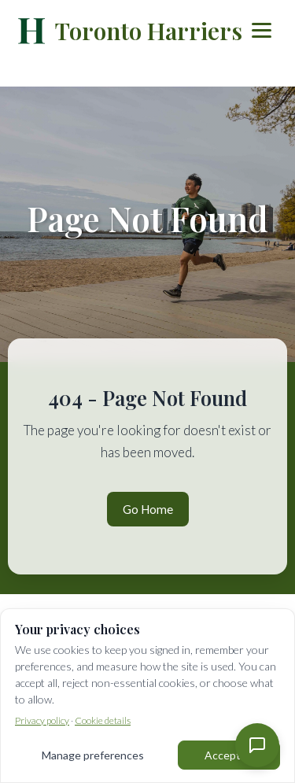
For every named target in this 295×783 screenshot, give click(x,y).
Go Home (148, 509)
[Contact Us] (257, 745)
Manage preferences (93, 755)
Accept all (229, 755)
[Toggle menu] (261, 30)
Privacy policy (42, 720)
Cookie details (103, 720)
